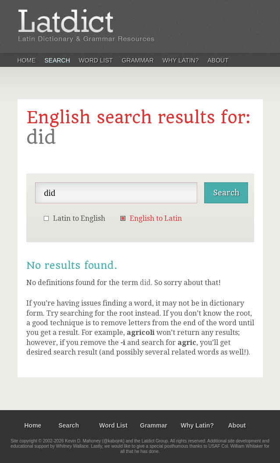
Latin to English (79, 218)
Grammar (138, 60)
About (218, 60)
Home (27, 60)
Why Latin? (181, 60)
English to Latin (156, 218)
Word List (96, 60)
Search (57, 60)
